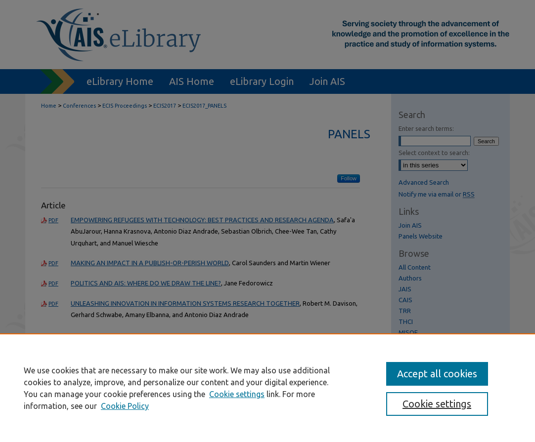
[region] (267, 387)
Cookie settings (237, 394)
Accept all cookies (437, 373)
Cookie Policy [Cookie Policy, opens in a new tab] (125, 406)
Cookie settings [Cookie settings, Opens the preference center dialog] (436, 403)
